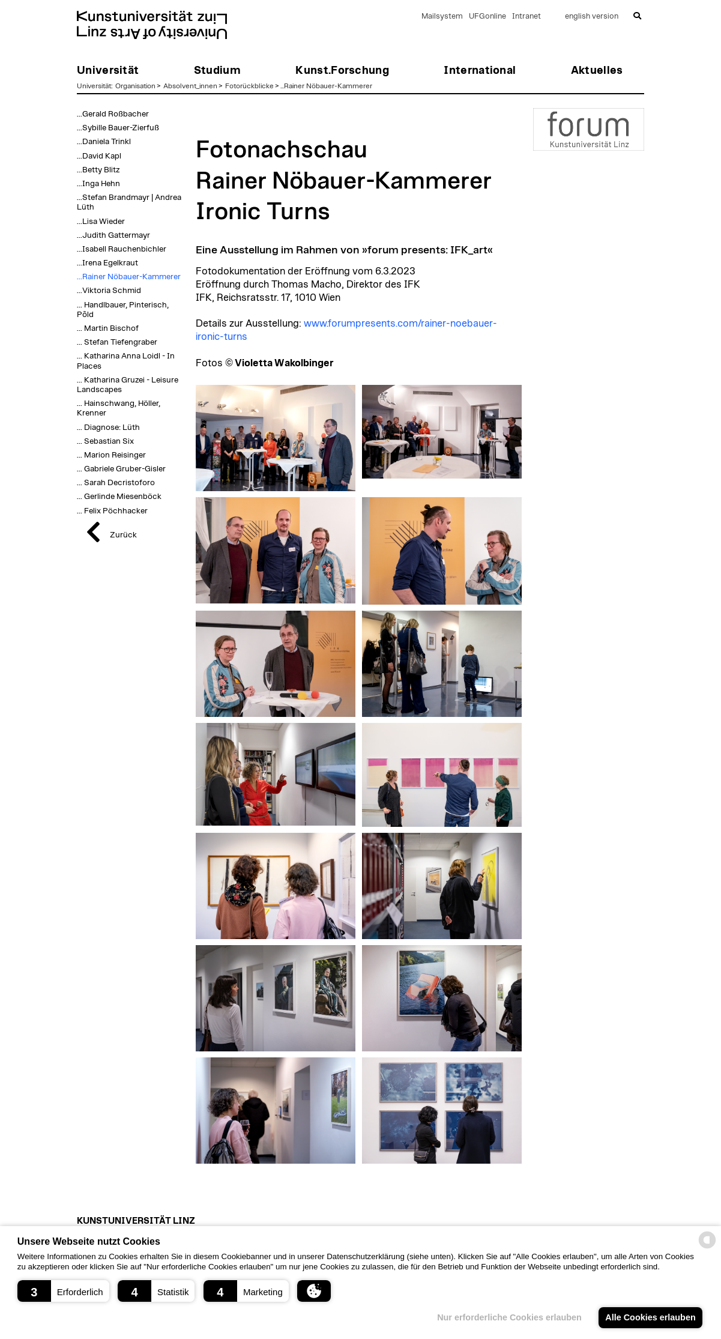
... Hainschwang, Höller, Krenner (118, 408)
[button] (63, 1291)
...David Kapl (99, 156)
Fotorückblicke (249, 85)
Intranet (526, 16)
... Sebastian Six (105, 441)
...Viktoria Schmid (109, 290)
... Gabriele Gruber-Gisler (121, 469)
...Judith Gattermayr (113, 235)
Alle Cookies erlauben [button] (650, 1317)
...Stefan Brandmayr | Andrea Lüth (129, 202)
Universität (94, 85)
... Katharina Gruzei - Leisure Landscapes (127, 385)
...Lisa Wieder (101, 221)
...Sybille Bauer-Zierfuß (118, 128)
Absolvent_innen (190, 85)
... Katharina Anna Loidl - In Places (126, 361)
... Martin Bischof (108, 328)
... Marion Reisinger (111, 455)
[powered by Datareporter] (707, 1247)
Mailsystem (442, 16)
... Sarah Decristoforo (116, 483)
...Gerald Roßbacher (113, 114)
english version (591, 16)
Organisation (135, 85)
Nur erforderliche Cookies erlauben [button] (509, 1317)
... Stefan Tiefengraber (117, 342)
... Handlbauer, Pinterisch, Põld (123, 310)
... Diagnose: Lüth (108, 427)
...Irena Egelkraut (107, 263)
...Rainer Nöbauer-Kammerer (326, 85)
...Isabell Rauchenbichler (121, 249)
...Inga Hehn (98, 184)
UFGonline (487, 16)
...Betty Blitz (98, 170)
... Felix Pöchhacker (112, 511)
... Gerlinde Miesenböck (119, 496)
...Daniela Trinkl (104, 142)
